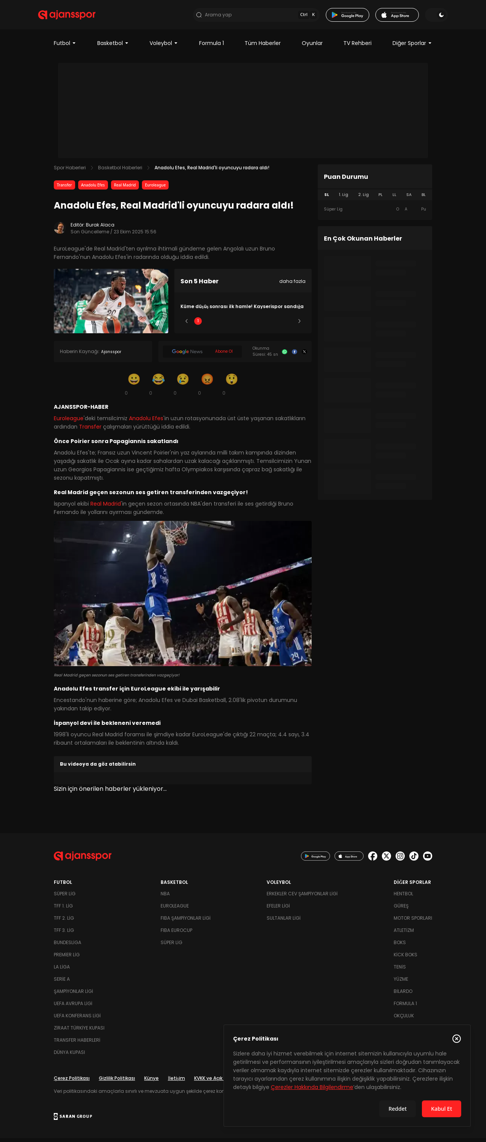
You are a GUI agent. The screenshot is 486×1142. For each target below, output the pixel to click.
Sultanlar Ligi (284, 922)
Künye (151, 1082)
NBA (165, 897)
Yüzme (401, 983)
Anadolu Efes (93, 189)
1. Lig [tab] (343, 199)
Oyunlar (312, 47)
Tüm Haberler (263, 47)
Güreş (401, 909)
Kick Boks (405, 958)
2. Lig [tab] (363, 199)
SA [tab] (409, 199)
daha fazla (292, 285)
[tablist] (375, 199)
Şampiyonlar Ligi (73, 995)
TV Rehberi (357, 47)
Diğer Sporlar (412, 47)
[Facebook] (294, 355)
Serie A (62, 983)
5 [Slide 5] (288, 325)
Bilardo (403, 995)
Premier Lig (67, 958)
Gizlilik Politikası (117, 1082)
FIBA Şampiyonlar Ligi (186, 922)
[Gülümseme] (134, 388)
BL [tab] (424, 199)
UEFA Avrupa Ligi (73, 1007)
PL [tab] (380, 199)
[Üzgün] (183, 388)
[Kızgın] (207, 388)
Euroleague (155, 189)
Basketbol (113, 47)
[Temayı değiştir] (420, 17)
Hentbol (403, 897)
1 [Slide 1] (198, 325)
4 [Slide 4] (265, 325)
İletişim (176, 1082)
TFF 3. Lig (64, 934)
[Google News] (202, 356)
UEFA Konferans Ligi (77, 1019)
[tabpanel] (375, 213)
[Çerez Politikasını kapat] (456, 1038)
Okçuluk (404, 1019)
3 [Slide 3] (243, 325)
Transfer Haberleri (77, 1044)
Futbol (65, 47)
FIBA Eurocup (176, 934)
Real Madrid (125, 189)
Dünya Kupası (69, 1056)
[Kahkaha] (158, 388)
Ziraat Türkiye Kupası (79, 1031)
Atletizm (404, 934)
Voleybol (164, 47)
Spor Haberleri (70, 172)
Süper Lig (65, 897)
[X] (304, 355)
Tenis (400, 970)
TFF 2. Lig (64, 922)
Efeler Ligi (278, 909)
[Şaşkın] (231, 388)
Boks (400, 946)
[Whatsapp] (284, 355)
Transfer (64, 189)
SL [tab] (326, 199)
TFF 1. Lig (63, 909)
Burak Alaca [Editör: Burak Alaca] (100, 229)
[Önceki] (186, 325)
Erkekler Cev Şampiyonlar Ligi (302, 897)
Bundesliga (67, 946)
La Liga (62, 970)
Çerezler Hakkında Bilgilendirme (312, 1087)
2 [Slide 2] (220, 325)
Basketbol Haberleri (120, 172)
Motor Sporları (413, 922)
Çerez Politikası (72, 1082)
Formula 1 (211, 47)
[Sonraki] (299, 325)
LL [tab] (394, 199)
